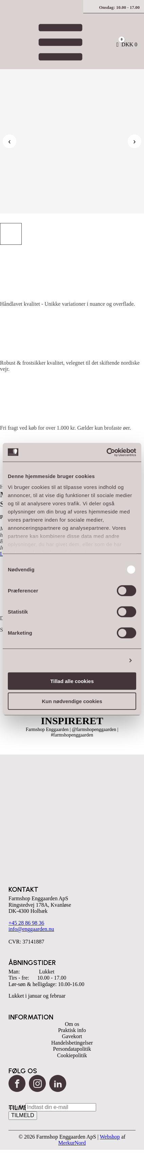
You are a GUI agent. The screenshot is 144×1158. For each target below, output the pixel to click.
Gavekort (72, 1036)
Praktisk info (72, 1030)
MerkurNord (72, 1143)
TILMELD (22, 1115)
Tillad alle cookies (72, 681)
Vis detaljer (109, 660)
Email (16, 1107)
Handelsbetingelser (72, 1043)
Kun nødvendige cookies (72, 701)
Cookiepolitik (72, 1055)
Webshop (110, 1137)
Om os (72, 1024)
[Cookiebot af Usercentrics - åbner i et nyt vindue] (106, 452)
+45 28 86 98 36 (26, 923)
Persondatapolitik (72, 1049)
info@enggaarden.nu (31, 929)
